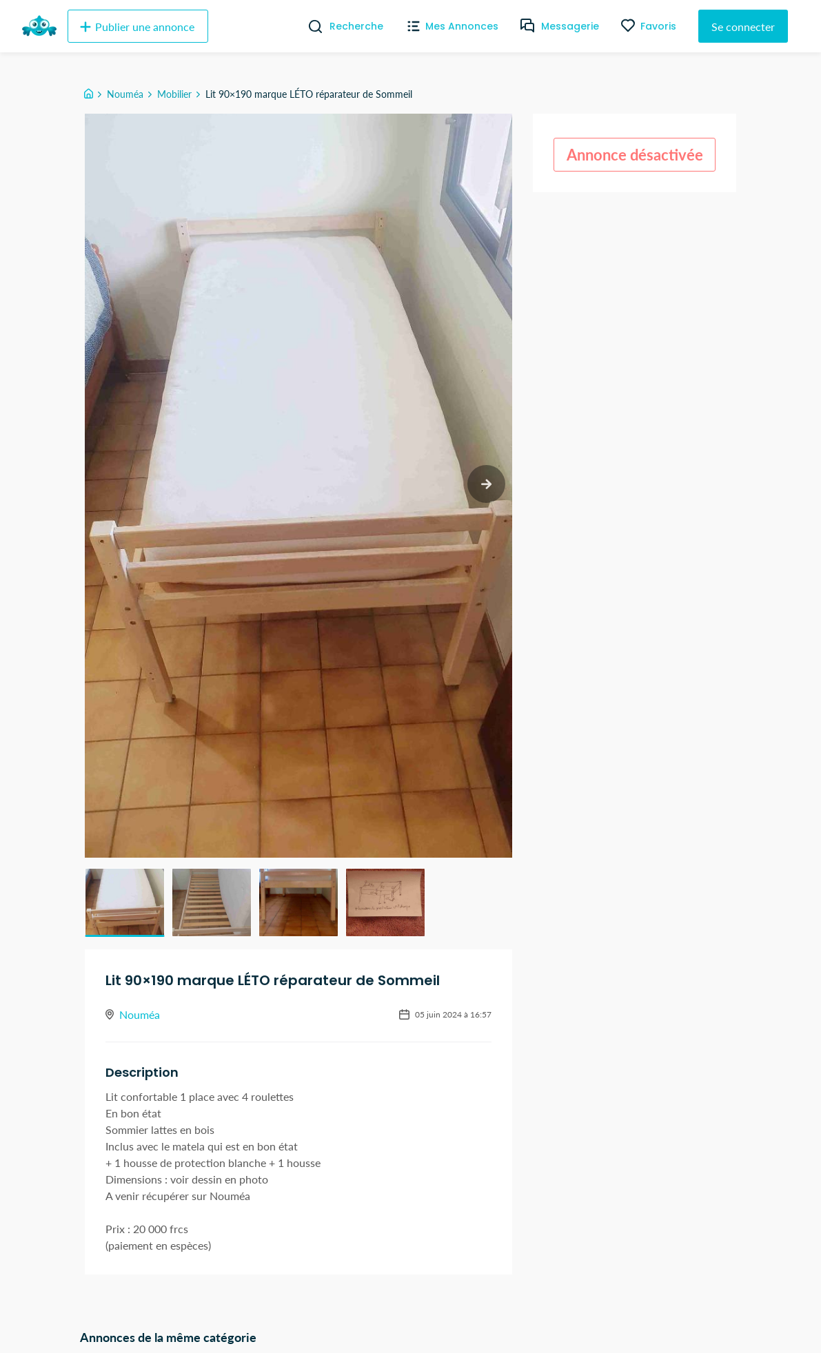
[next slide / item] (486, 484)
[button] (125, 902)
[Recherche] (309, 26)
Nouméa (125, 94)
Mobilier (174, 94)
